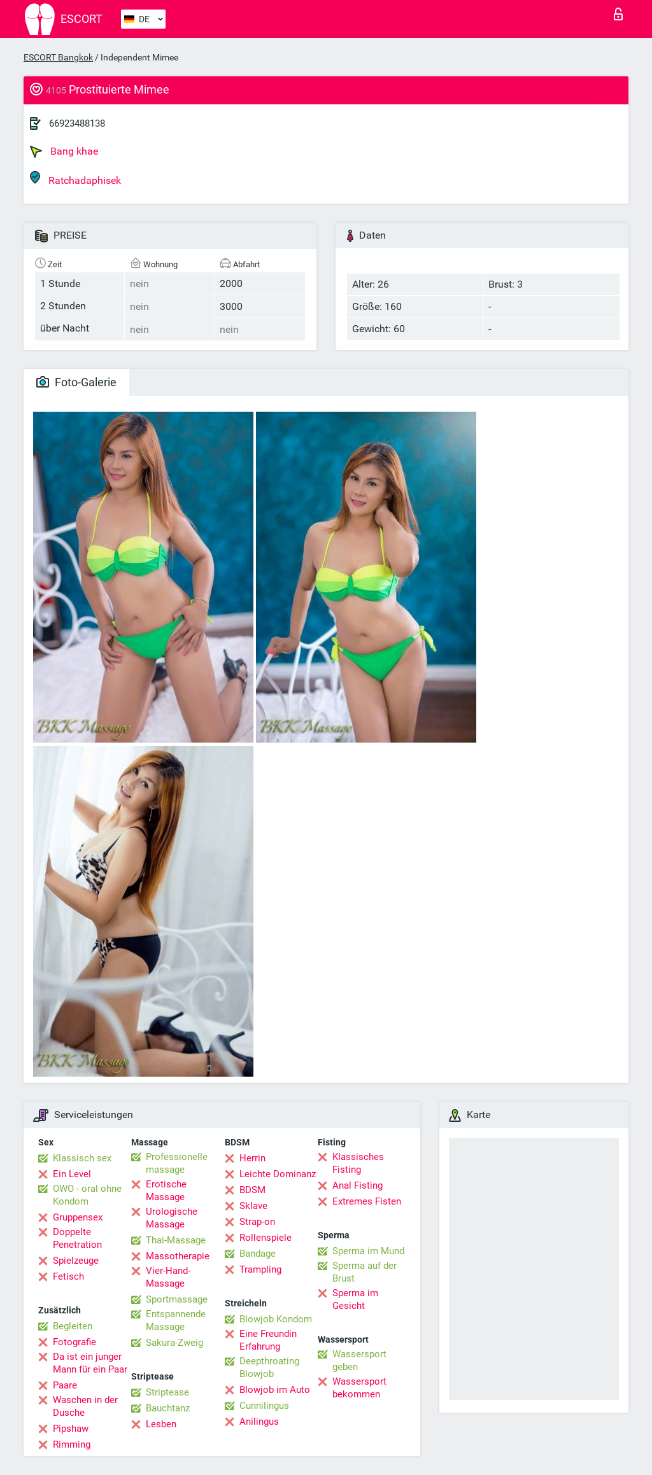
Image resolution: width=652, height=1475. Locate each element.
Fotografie (74, 1342)
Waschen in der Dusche (85, 1406)
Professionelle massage (177, 1163)
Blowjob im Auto (274, 1389)
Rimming (71, 1444)
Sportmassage (177, 1299)
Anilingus (259, 1421)
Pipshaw (71, 1428)
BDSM (252, 1190)
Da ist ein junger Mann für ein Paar (90, 1363)
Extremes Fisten (366, 1201)
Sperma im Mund (368, 1251)
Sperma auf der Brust (364, 1272)
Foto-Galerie (76, 382)
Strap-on (257, 1221)
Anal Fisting (357, 1185)
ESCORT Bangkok (58, 57)
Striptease (167, 1392)
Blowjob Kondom (275, 1319)
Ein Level (72, 1174)
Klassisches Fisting (358, 1163)
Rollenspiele (265, 1237)
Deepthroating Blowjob (269, 1367)
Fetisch (68, 1276)
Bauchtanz (168, 1408)
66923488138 (77, 123)
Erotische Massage (166, 1190)
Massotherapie (177, 1256)
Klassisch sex (82, 1158)
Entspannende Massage (176, 1320)
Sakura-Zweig (174, 1342)
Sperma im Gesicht (355, 1299)
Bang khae (64, 151)
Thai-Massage (176, 1240)
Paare (65, 1385)
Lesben (161, 1424)
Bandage (257, 1253)
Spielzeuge (76, 1260)
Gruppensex (78, 1217)
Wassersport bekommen (359, 1388)
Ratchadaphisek (75, 178)
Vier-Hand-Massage (168, 1277)
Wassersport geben (359, 1360)
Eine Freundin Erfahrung (268, 1340)
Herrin (252, 1158)
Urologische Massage (171, 1218)
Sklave (253, 1206)
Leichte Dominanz (277, 1174)
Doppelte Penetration (77, 1238)
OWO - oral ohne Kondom (87, 1195)
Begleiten (72, 1326)
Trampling (260, 1269)
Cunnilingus (264, 1405)
